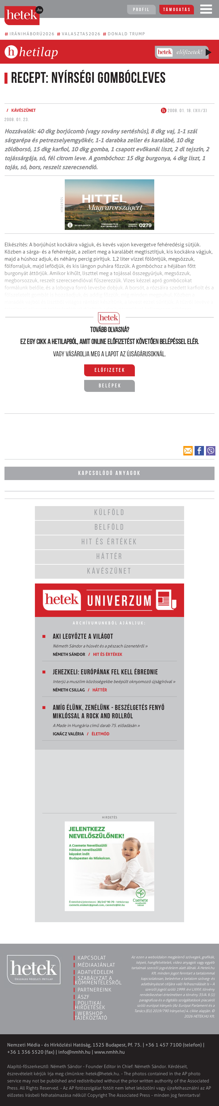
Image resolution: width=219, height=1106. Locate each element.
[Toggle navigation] (206, 10)
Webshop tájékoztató (91, 1015)
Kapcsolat (92, 958)
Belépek (110, 386)
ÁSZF (84, 997)
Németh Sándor (69, 654)
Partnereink (95, 990)
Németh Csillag (69, 689)
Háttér (99, 689)
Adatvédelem (96, 972)
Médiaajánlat (96, 965)
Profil (141, 9)
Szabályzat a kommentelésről (98, 980)
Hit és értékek (107, 654)
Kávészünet (23, 110)
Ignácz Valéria (68, 733)
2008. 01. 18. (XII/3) (184, 111)
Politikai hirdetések (90, 1005)
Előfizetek (110, 370)
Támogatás (177, 9)
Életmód (101, 733)
